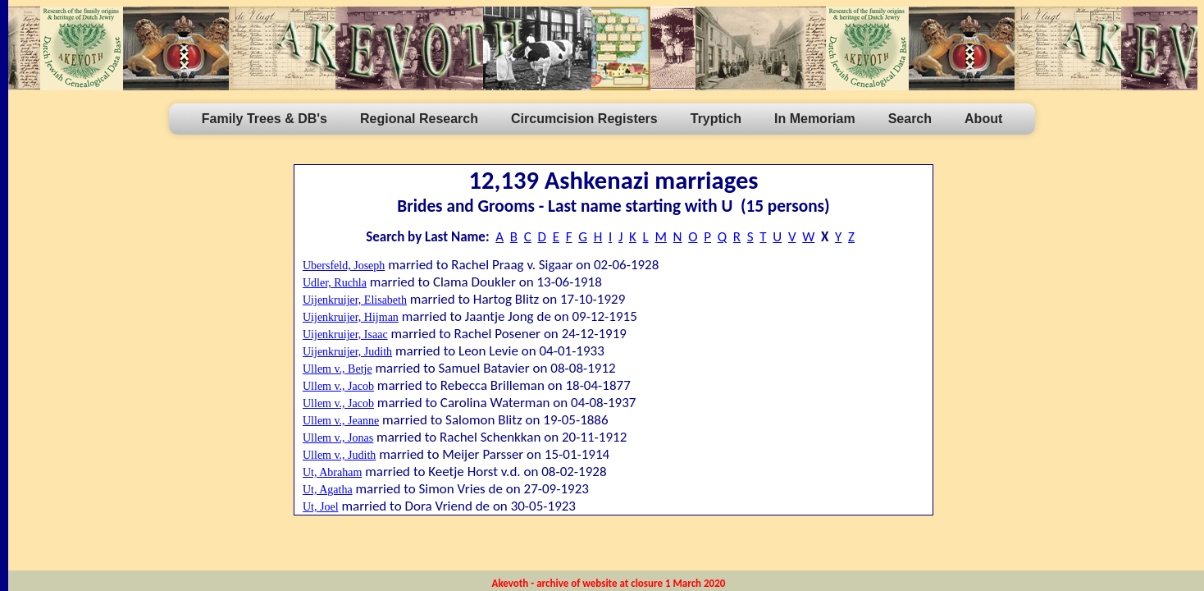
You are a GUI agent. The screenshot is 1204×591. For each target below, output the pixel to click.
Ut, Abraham (332, 472)
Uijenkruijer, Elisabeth (355, 300)
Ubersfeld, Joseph (344, 265)
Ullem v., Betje (337, 369)
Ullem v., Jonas (338, 438)
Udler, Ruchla (335, 283)
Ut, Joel (321, 507)
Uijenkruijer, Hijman (351, 317)
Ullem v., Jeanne (341, 421)
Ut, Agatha (328, 489)
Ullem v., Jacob (338, 386)
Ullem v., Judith (339, 455)
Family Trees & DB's (264, 119)
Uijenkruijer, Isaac (345, 334)
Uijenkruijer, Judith (347, 352)
